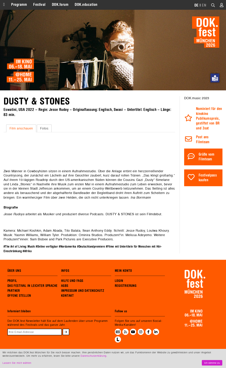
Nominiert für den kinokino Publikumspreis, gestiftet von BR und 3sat (209, 118)
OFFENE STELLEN (19, 295)
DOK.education (86, 4)
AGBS (64, 286)
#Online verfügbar (47, 246)
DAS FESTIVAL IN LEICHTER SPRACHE (32, 286)
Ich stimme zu (212, 362)
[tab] (21, 128)
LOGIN (119, 281)
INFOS (65, 271)
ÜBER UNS (14, 271)
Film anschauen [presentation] (21, 128)
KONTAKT (67, 295)
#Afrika (27, 251)
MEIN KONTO (123, 271)
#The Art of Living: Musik (19, 246)
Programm (19, 4)
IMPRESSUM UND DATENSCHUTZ (82, 290)
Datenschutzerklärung (93, 355)
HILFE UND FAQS (72, 281)
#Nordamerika (67, 246)
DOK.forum (60, 4)
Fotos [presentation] (44, 128)
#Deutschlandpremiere (91, 246)
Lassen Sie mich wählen (16, 362)
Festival (39, 4)
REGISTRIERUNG (125, 286)
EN (204, 5)
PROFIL (12, 281)
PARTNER (13, 290)
